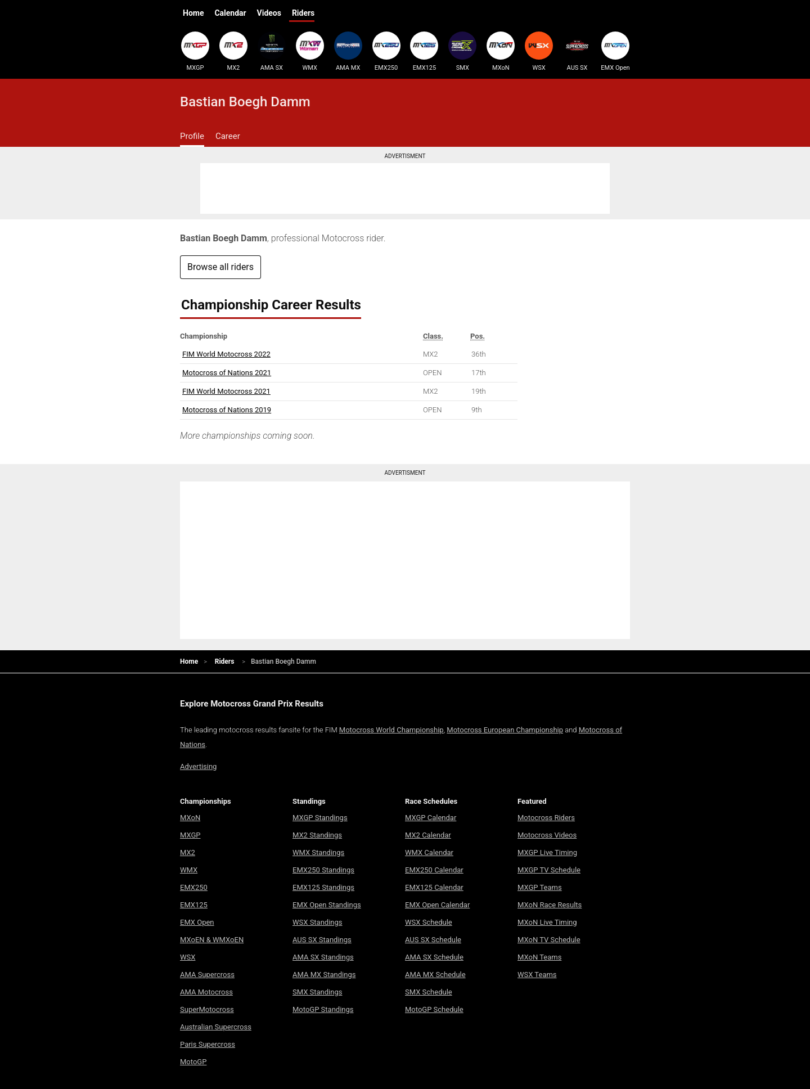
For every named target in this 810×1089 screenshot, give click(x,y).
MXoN (500, 51)
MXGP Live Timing (547, 852)
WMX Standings (318, 852)
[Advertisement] (405, 188)
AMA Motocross (206, 992)
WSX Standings (317, 922)
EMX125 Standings (323, 887)
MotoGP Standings (323, 1009)
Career (227, 136)
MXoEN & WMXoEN (212, 939)
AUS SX (577, 51)
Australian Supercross (215, 1027)
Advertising (198, 766)
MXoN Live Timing (547, 922)
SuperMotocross (207, 1009)
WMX (310, 51)
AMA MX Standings (324, 974)
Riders (303, 12)
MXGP (195, 51)
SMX (462, 51)
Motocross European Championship (505, 730)
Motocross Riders (546, 817)
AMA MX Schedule (435, 974)
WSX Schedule (428, 922)
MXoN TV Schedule (549, 939)
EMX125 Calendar (434, 887)
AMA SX (271, 51)
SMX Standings (317, 992)
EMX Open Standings (326, 905)
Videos (269, 12)
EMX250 (386, 51)
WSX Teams (537, 974)
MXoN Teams (539, 957)
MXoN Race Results (550, 905)
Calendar (230, 12)
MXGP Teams (540, 887)
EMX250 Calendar (434, 870)
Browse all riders (220, 267)
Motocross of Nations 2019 (226, 410)
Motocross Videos (547, 835)
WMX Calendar (429, 852)
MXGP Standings (320, 817)
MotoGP (193, 1062)
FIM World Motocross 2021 (226, 391)
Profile (192, 136)
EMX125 (424, 51)
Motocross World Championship (391, 730)
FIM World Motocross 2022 (226, 354)
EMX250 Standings (323, 870)
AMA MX (348, 51)
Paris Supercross (207, 1044)
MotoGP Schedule (434, 1009)
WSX (539, 51)
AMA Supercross (207, 974)
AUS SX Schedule (433, 939)
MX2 (233, 51)
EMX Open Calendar (437, 905)
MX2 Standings (317, 835)
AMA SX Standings (323, 957)
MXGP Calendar (430, 817)
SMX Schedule (428, 992)
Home (193, 12)
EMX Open (615, 51)
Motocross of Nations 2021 (226, 372)
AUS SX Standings (322, 939)
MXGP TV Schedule (549, 870)
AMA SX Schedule (434, 957)
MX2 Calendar (428, 835)
